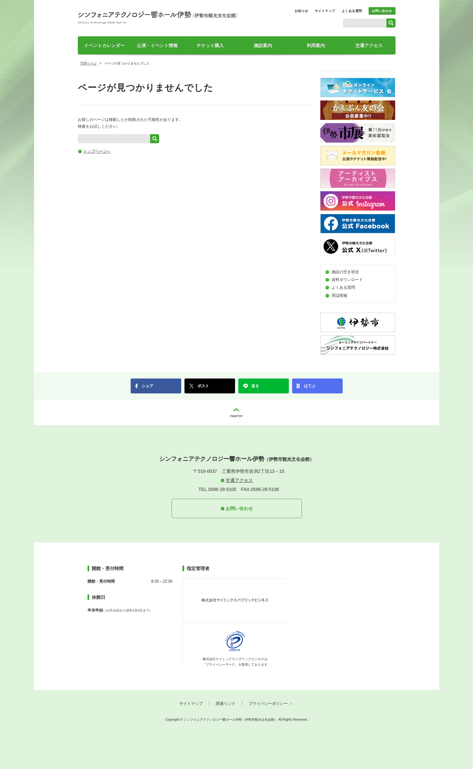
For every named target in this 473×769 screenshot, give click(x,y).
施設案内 (263, 45)
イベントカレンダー (104, 45)
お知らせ (301, 11)
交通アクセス (369, 45)
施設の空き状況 (345, 272)
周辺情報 (339, 295)
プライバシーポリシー (268, 703)
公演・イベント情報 (157, 45)
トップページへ (97, 151)
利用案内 (316, 45)
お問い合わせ (382, 11)
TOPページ (88, 63)
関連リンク (225, 703)
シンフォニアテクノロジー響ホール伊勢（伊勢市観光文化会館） (157, 17)
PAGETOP (236, 412)
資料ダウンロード (347, 279)
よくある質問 (352, 11)
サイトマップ (325, 11)
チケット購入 (210, 45)
